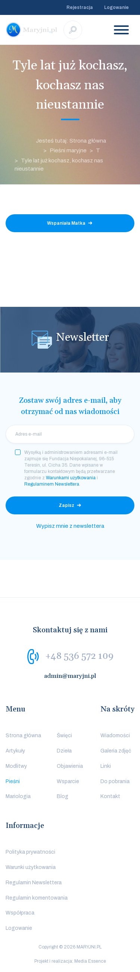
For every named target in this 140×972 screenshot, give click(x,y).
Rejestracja (79, 7)
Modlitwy (16, 766)
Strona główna (23, 735)
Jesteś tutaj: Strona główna (71, 141)
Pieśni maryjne (68, 150)
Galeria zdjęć (115, 751)
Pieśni (13, 781)
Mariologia (18, 796)
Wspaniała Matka (66, 223)
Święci (64, 735)
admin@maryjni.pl (70, 676)
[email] (70, 434)
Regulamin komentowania (37, 898)
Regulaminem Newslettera (51, 484)
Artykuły (15, 751)
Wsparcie (68, 781)
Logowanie (116, 7)
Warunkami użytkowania (71, 477)
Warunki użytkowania (31, 867)
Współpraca (20, 913)
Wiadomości (115, 735)
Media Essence (90, 961)
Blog (62, 796)
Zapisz (66, 505)
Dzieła (64, 751)
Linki (105, 766)
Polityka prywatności (30, 852)
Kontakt (110, 796)
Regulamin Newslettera (34, 882)
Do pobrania (115, 781)
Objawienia (70, 766)
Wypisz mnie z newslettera (70, 526)
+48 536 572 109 (79, 656)
